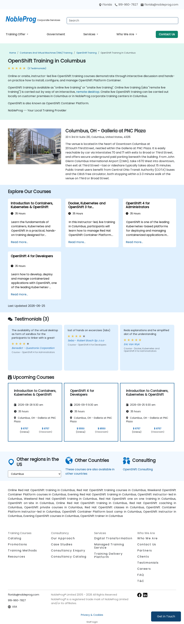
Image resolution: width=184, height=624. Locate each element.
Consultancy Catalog (68, 557)
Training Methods (22, 550)
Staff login (92, 621)
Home (12, 52)
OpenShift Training (86, 52)
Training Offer (16, 34)
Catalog (14, 538)
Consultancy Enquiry (68, 550)
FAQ (140, 575)
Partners (144, 550)
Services (89, 34)
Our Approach (63, 538)
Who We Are (125, 34)
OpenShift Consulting (138, 469)
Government (56, 34)
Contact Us (167, 34)
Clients (143, 557)
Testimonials (147, 563)
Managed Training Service (109, 546)
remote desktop (87, 92)
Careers (144, 569)
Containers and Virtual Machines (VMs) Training (46, 52)
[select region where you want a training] (34, 474)
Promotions (17, 544)
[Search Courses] (122, 20)
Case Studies (61, 544)
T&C (140, 581)
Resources (16, 557)
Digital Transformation (113, 538)
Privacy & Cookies (92, 615)
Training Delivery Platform (108, 555)
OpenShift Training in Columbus (118, 52)
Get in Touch (166, 616)
